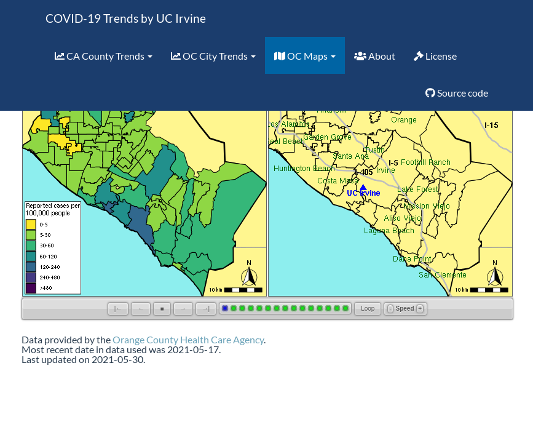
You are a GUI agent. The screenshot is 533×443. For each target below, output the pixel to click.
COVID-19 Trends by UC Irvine (125, 18)
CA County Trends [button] (103, 56)
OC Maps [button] (305, 56)
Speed (405, 309)
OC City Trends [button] (213, 56)
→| (206, 308)
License (435, 56)
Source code (456, 92)
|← (118, 308)
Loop (367, 308)
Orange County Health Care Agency (188, 339)
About (374, 56)
